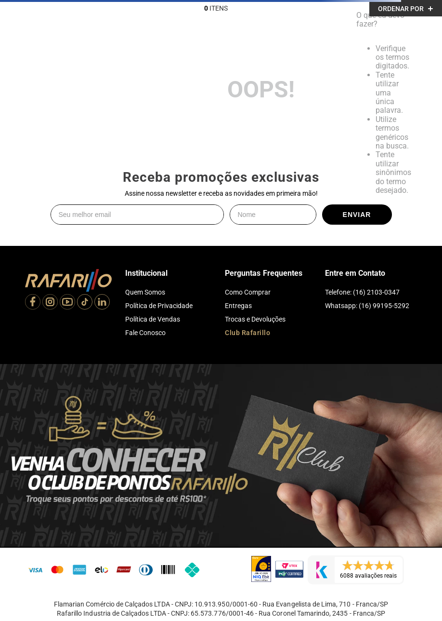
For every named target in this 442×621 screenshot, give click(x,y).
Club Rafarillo (247, 333)
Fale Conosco (145, 333)
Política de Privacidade (159, 306)
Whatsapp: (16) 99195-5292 (367, 306)
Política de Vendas (152, 319)
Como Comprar (248, 292)
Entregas (238, 306)
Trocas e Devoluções (255, 319)
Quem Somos (145, 292)
